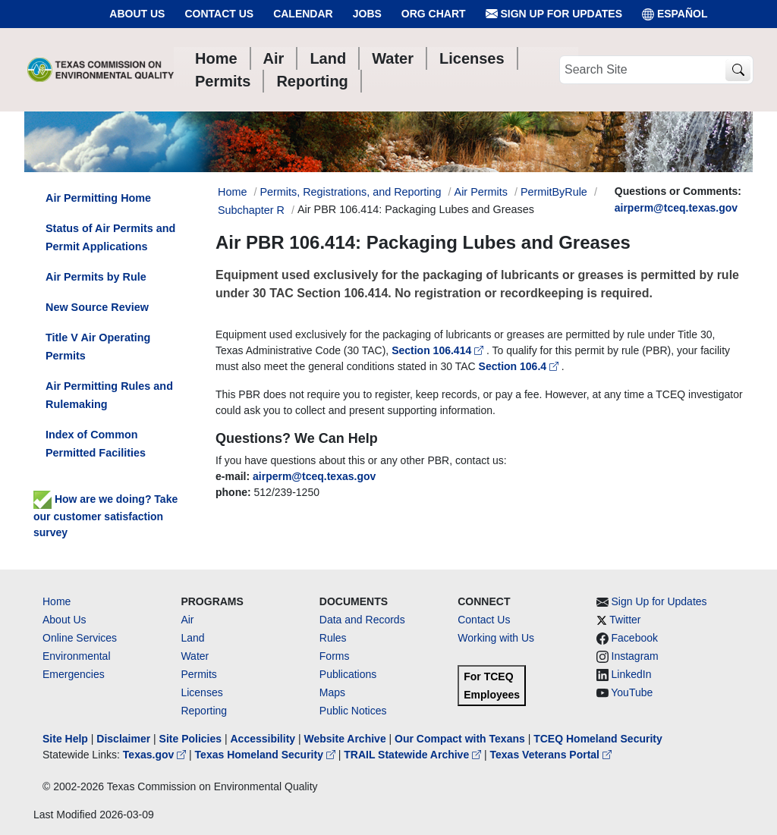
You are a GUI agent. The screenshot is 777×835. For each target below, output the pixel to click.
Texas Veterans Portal (551, 755)
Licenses (201, 692)
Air (187, 620)
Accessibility (264, 739)
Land (192, 638)
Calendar (303, 14)
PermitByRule (554, 192)
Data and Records (362, 620)
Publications (348, 674)
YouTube (632, 692)
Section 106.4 (520, 366)
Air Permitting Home (98, 198)
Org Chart (433, 14)
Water (195, 656)
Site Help (65, 739)
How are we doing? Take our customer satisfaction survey (105, 515)
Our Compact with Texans (460, 739)
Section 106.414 (439, 350)
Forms (334, 656)
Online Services (79, 638)
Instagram (635, 656)
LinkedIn (632, 674)
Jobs (367, 14)
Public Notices (353, 711)
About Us (137, 14)
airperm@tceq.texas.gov (676, 208)
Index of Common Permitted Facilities (96, 443)
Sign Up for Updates (554, 14)
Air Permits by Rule (96, 277)
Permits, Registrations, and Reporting (350, 192)
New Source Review (97, 307)
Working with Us (496, 638)
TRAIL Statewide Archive (414, 755)
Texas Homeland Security (266, 755)
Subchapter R (251, 210)
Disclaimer (123, 739)
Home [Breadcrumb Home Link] (232, 192)
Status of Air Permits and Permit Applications (110, 237)
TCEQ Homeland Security (597, 739)
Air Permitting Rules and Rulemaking (109, 395)
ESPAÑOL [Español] (675, 14)
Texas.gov (156, 755)
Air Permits (481, 192)
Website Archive (345, 739)
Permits (198, 674)
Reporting (204, 711)
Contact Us (218, 14)
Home (56, 601)
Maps (332, 692)
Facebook (635, 638)
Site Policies (190, 739)
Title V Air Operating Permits (98, 346)
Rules (333, 638)
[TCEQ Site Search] (738, 70)
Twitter (624, 620)
